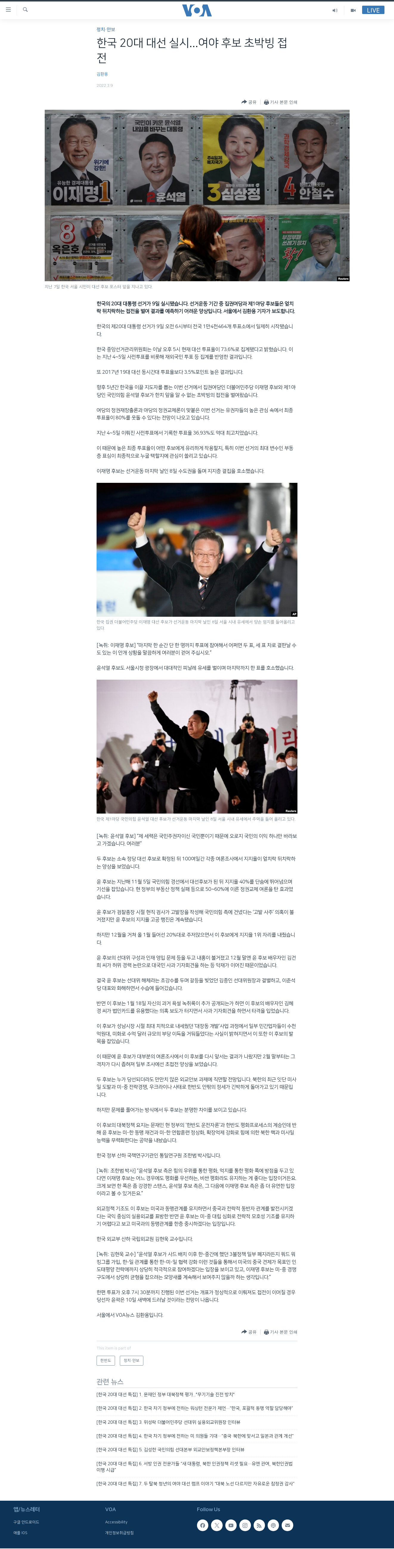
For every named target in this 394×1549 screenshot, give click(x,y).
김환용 (102, 74)
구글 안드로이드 (26, 1522)
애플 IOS (20, 1533)
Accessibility (116, 1522)
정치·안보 (106, 29)
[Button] (249, 102)
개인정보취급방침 (119, 1533)
